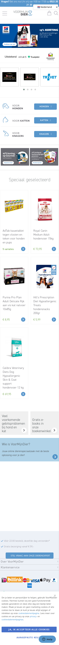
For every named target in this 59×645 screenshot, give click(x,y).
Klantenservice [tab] (10, 567)
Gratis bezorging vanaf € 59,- (19, 546)
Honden (44, 106)
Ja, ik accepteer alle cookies (29, 629)
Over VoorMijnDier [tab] (12, 561)
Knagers (44, 133)
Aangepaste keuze (29, 637)
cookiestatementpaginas (12, 619)
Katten (44, 119)
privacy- (33, 616)
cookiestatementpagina (28, 613)
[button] (24, 89)
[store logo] (23, 14)
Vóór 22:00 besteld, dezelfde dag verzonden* (27, 540)
